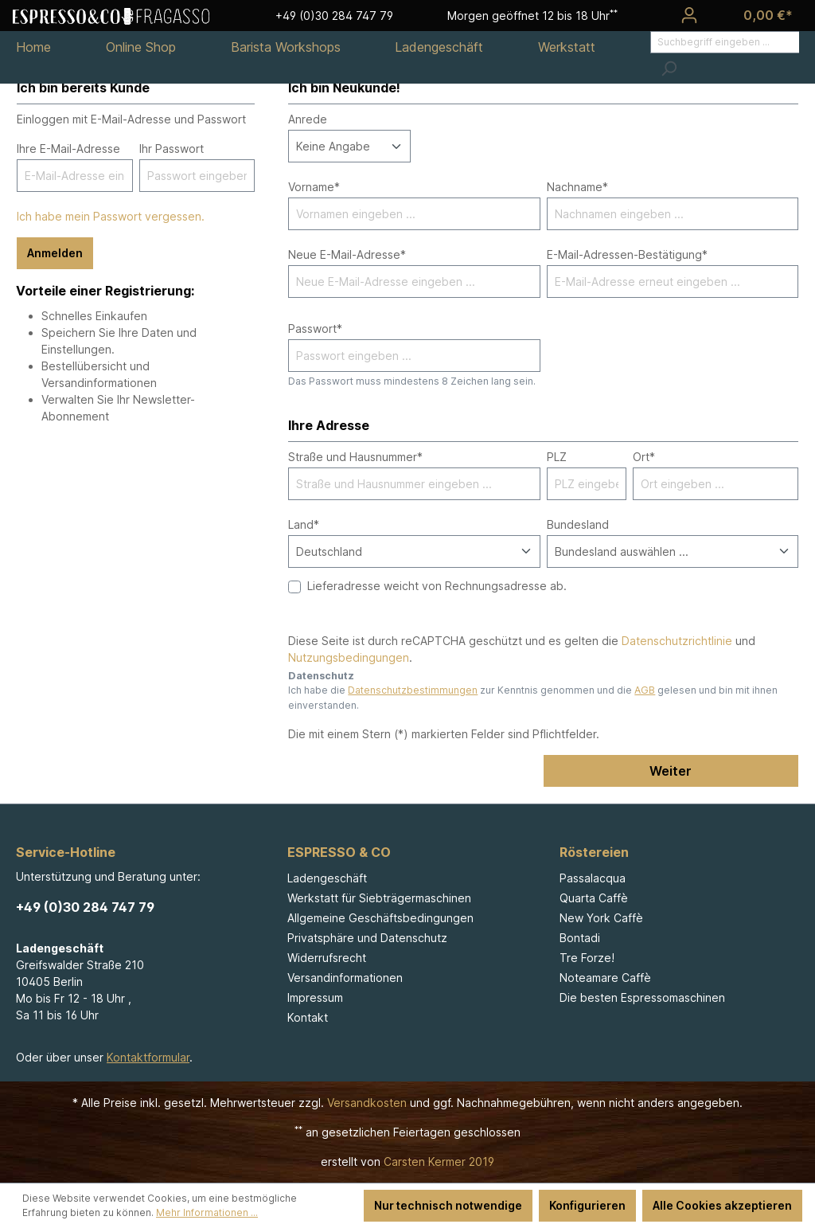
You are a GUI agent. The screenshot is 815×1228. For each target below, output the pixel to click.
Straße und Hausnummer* (355, 456)
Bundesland (578, 524)
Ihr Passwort (171, 148)
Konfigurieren (587, 1205)
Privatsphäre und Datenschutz (367, 937)
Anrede (307, 119)
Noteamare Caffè (605, 977)
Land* (303, 524)
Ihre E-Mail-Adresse (68, 148)
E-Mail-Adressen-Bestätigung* (627, 254)
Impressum (315, 997)
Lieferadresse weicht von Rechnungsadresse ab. (437, 585)
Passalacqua (593, 878)
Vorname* (314, 187)
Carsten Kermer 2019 (439, 1161)
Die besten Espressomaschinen (642, 997)
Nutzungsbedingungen (348, 657)
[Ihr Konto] (689, 15)
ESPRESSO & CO (339, 852)
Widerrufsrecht (326, 957)
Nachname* (577, 187)
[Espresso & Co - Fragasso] (111, 15)
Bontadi (580, 937)
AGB (644, 690)
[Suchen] (668, 68)
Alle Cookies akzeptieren (722, 1205)
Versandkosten (367, 1102)
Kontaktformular (148, 1057)
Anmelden (55, 253)
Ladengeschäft (327, 878)
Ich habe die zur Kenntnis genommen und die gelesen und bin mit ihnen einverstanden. (533, 697)
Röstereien (594, 852)
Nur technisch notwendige (448, 1205)
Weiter (670, 771)
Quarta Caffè (594, 898)
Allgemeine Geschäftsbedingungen (380, 918)
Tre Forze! (587, 957)
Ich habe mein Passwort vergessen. (111, 216)
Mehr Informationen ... (207, 1212)
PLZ (557, 456)
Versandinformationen (345, 977)
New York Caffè (601, 918)
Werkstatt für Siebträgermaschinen (379, 898)
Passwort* (315, 328)
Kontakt (307, 1017)
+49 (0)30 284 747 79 (85, 907)
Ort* (644, 456)
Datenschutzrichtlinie (677, 640)
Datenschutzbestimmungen (413, 690)
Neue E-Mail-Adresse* (347, 254)
